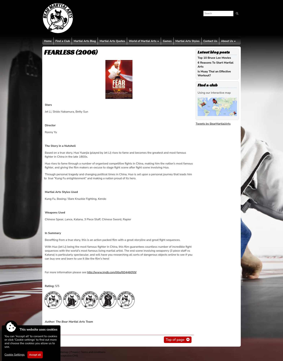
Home (48, 41)
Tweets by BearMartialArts (213, 124)
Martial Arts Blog (85, 41)
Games (167, 41)
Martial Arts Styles (187, 41)
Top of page (175, 339)
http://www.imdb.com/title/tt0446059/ (111, 272)
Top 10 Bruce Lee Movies (214, 58)
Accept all (35, 354)
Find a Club (62, 41)
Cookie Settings (15, 355)
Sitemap (63, 352)
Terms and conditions (93, 352)
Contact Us (210, 41)
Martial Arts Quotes (112, 41)
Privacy (74, 352)
